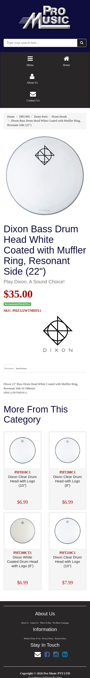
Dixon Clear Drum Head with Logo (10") (22, 481)
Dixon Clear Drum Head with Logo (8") (67, 481)
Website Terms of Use (32, 639)
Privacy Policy (48, 639)
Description (9, 368)
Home (11, 116)
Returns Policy (60, 639)
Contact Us (34, 623)
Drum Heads (59, 116)
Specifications (21, 368)
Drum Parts (41, 116)
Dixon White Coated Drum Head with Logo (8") (22, 561)
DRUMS (24, 116)
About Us (24, 623)
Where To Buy (45, 623)
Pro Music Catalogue (61, 623)
